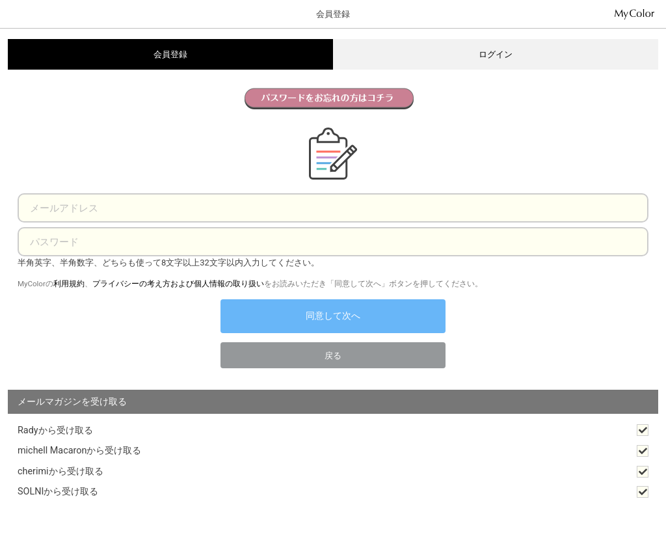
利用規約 (69, 283)
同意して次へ (333, 315)
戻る (333, 355)
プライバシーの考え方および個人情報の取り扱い (178, 283)
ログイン (496, 54)
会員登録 (170, 54)
